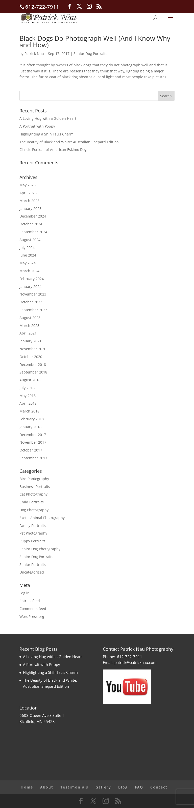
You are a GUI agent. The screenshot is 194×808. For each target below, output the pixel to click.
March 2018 (29, 411)
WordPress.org (31, 616)
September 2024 (33, 231)
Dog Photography (33, 509)
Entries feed (29, 600)
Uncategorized (31, 572)
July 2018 (27, 387)
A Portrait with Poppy (37, 126)
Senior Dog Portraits (90, 53)
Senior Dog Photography (39, 548)
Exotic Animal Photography (42, 517)
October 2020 (30, 356)
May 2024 (27, 263)
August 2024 (29, 239)
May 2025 (27, 185)
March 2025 (29, 200)
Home (27, 787)
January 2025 (30, 208)
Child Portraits (31, 502)
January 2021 (30, 341)
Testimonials (74, 787)
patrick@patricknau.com (135, 662)
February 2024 (31, 278)
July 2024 (27, 247)
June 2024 (27, 255)
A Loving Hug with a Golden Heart (47, 118)
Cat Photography (33, 494)
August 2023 (29, 317)
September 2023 (33, 309)
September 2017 (33, 458)
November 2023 (32, 294)
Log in (24, 592)
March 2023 (29, 325)
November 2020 (32, 348)
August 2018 (29, 380)
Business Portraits (34, 486)
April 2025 (28, 192)
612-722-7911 (129, 656)
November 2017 (32, 442)
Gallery (103, 787)
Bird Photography (34, 478)
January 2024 (30, 286)
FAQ (139, 787)
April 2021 (28, 333)
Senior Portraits (32, 564)
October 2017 (30, 450)
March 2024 (29, 270)
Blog (123, 787)
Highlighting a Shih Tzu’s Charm (46, 134)
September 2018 (33, 372)
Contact (158, 787)
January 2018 (30, 426)
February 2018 (31, 419)
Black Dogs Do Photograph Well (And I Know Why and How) (94, 41)
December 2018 (32, 364)
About (46, 787)
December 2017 (32, 434)
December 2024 (32, 216)
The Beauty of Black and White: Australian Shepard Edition (69, 142)
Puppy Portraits (32, 541)
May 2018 (27, 395)
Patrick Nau (34, 53)
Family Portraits (32, 525)
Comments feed (32, 608)
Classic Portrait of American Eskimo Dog (53, 149)
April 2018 (28, 403)
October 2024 (30, 224)
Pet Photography (33, 533)
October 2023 (30, 302)
